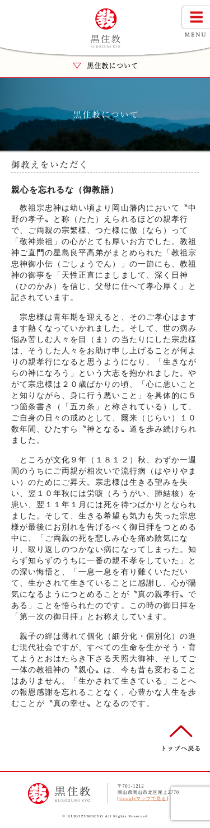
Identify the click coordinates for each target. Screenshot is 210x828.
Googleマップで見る (142, 798)
